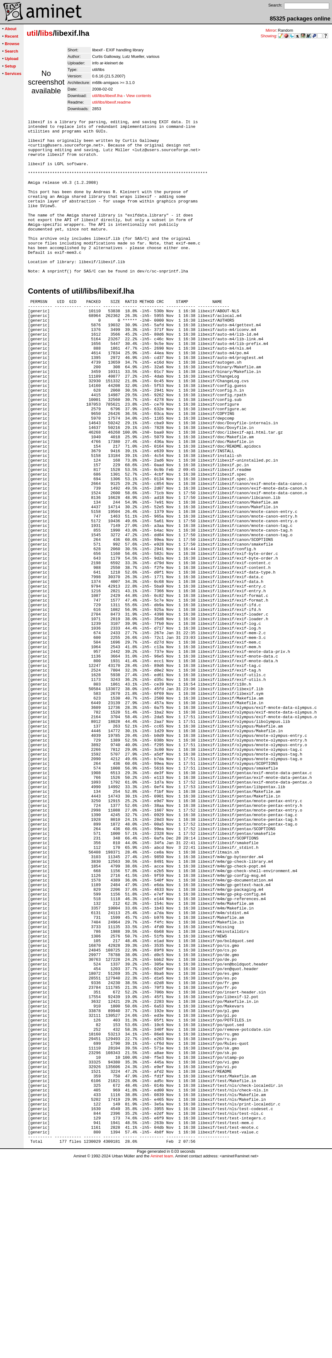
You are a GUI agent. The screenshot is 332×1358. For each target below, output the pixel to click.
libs (46, 33)
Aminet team (161, 1355)
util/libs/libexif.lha (107, 95)
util (32, 33)
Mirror (270, 30)
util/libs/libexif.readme (111, 102)
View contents (138, 95)
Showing (268, 36)
